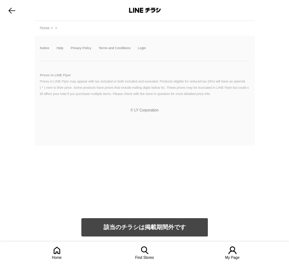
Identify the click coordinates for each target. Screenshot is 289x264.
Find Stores (144, 258)
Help (60, 48)
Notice (45, 48)
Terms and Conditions (115, 48)
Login (142, 48)
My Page (232, 258)
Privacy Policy (81, 48)
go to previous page (12, 10)
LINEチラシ (145, 10)
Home (57, 258)
